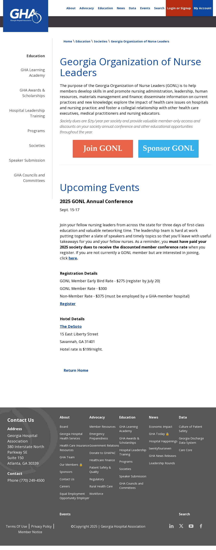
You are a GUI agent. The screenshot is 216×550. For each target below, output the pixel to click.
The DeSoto (71, 326)
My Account (202, 8)
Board (64, 427)
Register (68, 303)
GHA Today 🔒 (159, 434)
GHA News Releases (162, 456)
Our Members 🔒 (71, 465)
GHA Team (67, 457)
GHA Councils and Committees (29, 178)
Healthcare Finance (102, 460)
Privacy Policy (41, 526)
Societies (37, 145)
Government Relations (104, 445)
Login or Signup (179, 8)
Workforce (96, 494)
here (73, 258)
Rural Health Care (101, 486)
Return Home (76, 370)
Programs (36, 130)
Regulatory (96, 479)
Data (132, 8)
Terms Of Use (16, 526)
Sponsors (66, 472)
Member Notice (30, 532)
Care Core (185, 450)
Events (145, 8)
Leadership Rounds (162, 463)
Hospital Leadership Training (27, 113)
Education (105, 8)
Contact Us (67, 479)
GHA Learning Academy (33, 72)
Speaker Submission (27, 160)
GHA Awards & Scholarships (32, 93)
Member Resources (102, 427)
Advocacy (87, 8)
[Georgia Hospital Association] (25, 16)
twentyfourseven (160, 448)
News (121, 8)
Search (159, 8)
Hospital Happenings (163, 441)
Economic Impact (160, 427)
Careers (65, 486)
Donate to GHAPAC (102, 453)
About (71, 8)
